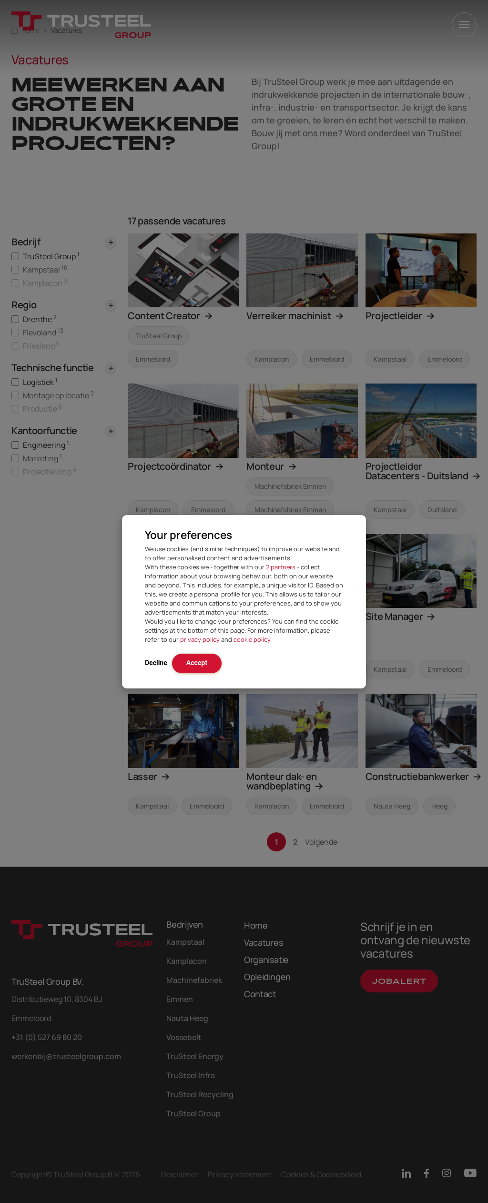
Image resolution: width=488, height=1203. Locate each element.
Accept (196, 663)
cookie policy (252, 639)
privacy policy (200, 639)
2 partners (280, 567)
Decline (156, 663)
